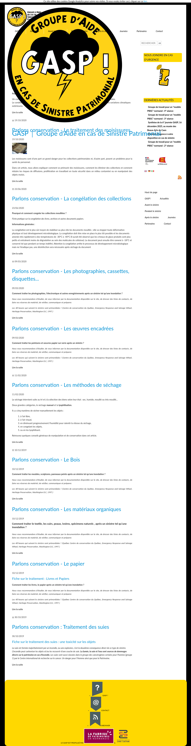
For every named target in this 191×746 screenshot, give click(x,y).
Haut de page (151, 192)
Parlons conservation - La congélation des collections (71, 198)
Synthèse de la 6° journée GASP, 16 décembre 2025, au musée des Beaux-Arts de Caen (164, 126)
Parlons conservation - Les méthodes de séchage (66, 385)
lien (145, 1)
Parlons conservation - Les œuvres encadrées (63, 328)
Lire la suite (17, 181)
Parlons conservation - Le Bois (46, 459)
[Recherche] (149, 43)
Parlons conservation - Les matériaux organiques (66, 509)
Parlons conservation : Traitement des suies (60, 627)
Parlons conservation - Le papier (48, 564)
